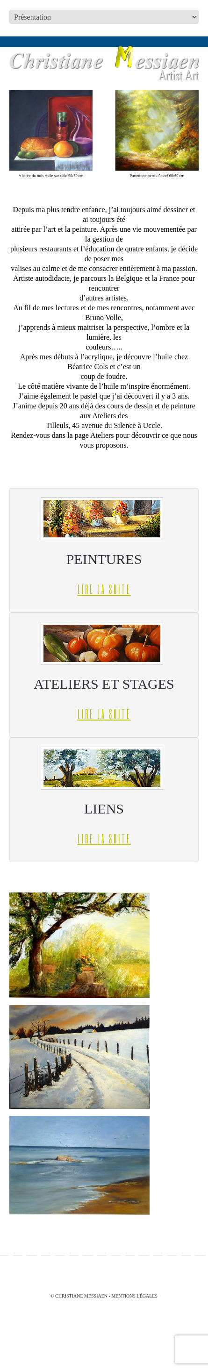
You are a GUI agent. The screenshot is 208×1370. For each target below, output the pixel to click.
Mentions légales (134, 1296)
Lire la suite (104, 589)
